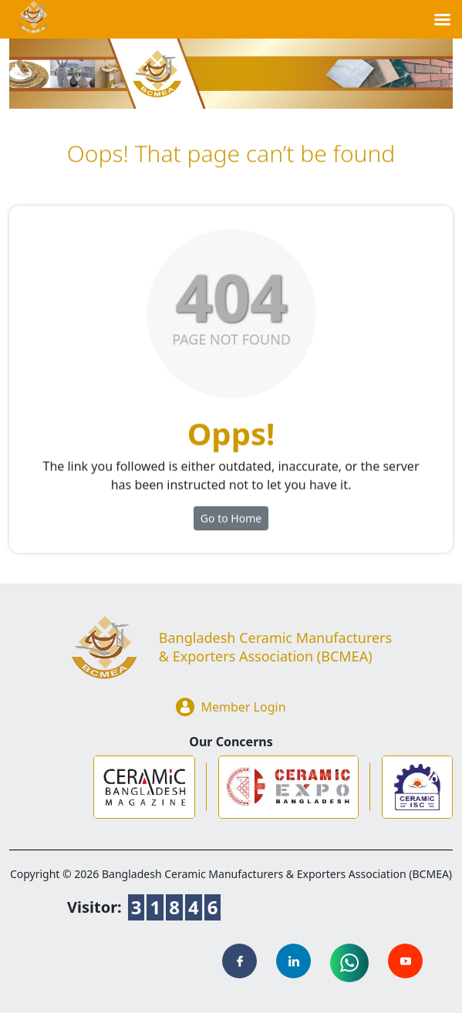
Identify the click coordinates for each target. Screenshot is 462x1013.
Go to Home (231, 523)
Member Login (230, 707)
